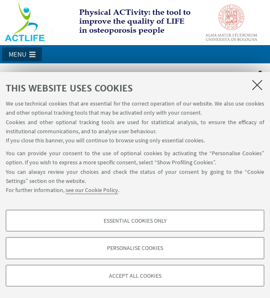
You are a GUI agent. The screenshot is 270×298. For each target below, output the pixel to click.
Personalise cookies (135, 248)
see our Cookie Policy (92, 190)
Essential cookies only (135, 220)
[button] (22, 54)
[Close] (257, 84)
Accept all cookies (135, 275)
